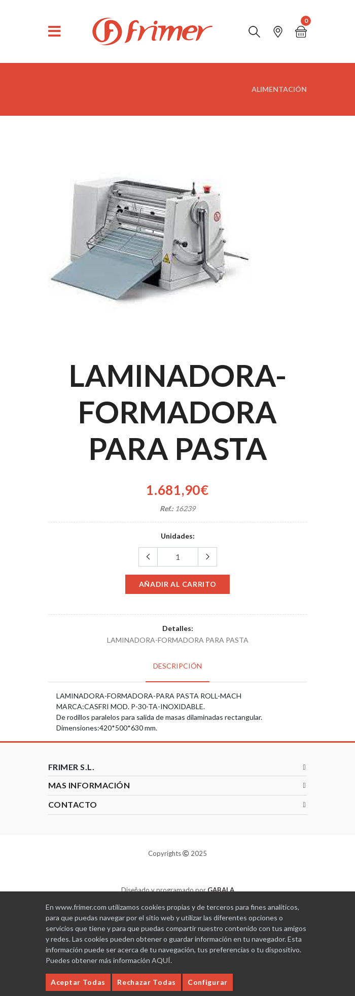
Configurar (208, 982)
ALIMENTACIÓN (279, 89)
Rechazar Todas (146, 982)
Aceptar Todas (78, 982)
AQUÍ (161, 960)
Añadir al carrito (178, 584)
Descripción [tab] (177, 665)
